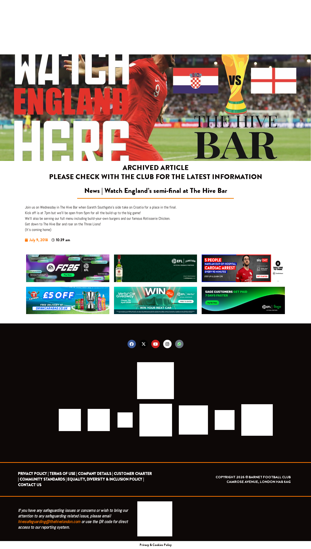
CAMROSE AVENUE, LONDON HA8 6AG (259, 481)
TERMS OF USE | (63, 473)
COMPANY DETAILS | (95, 473)
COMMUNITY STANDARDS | (43, 479)
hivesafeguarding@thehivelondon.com (49, 521)
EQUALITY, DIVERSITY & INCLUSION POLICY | (105, 479)
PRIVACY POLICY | (33, 473)
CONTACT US (29, 485)
